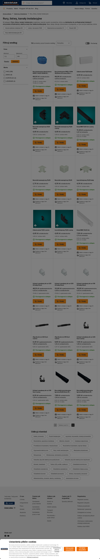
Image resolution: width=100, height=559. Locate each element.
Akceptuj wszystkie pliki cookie (82, 549)
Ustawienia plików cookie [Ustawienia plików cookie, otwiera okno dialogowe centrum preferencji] (57, 549)
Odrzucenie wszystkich (70, 549)
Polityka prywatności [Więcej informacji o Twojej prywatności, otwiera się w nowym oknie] (32, 557)
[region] (50, 549)
